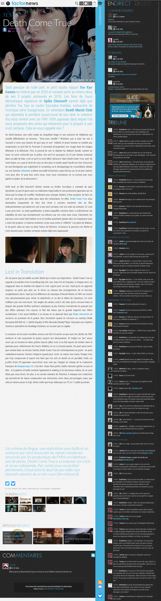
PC (72, 80)
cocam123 (118, 81)
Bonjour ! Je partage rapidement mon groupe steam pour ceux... (129, 89)
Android (80, 80)
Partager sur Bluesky (13, 487)
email (13, 31)
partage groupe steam (117, 87)
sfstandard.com (129, 464)
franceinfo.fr (133, 222)
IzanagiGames (58, 80)
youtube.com (138, 388)
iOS (75, 80)
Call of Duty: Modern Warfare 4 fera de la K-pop (126, 44)
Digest (144, 3)
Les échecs (112, 76)
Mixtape (112, 19)
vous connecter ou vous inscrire (53, 592)
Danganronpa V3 (41, 365)
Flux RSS (101, 582)
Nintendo (28, 170)
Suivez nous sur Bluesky (101, 596)
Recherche (76, 3)
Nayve (116, 69)
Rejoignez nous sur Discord (101, 587)
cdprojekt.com (123, 312)
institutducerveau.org (122, 528)
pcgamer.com (119, 457)
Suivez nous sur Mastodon (101, 591)
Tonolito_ (118, 39)
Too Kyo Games (48, 80)
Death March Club (78, 109)
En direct (120, 3)
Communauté (101, 287)
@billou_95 (22, 31)
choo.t (117, 14)
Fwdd (116, 56)
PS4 (86, 80)
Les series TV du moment (118, 62)
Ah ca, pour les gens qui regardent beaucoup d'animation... (128, 64)
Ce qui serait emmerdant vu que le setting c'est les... (125, 21)
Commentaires (122, 10)
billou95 (13, 28)
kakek (116, 27)
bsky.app (125, 243)
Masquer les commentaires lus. (92, 558)
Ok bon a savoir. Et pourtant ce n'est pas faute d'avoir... (127, 46)
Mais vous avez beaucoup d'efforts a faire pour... (125, 34)
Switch (90, 80)
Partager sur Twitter (7, 487)
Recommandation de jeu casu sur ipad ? (123, 74)
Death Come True (78, 198)
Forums (116, 53)
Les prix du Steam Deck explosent (121, 32)
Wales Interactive (80, 313)
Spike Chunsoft (55, 100)
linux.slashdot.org (130, 435)
